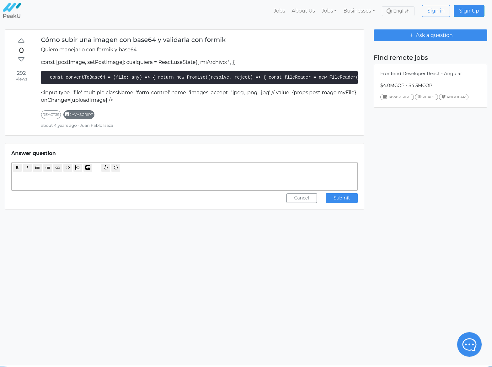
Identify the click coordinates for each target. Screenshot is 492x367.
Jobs (279, 11)
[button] (329, 11)
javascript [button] (79, 114)
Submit (342, 198)
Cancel (301, 198)
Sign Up (469, 11)
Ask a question (430, 35)
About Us (303, 11)
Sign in (436, 11)
